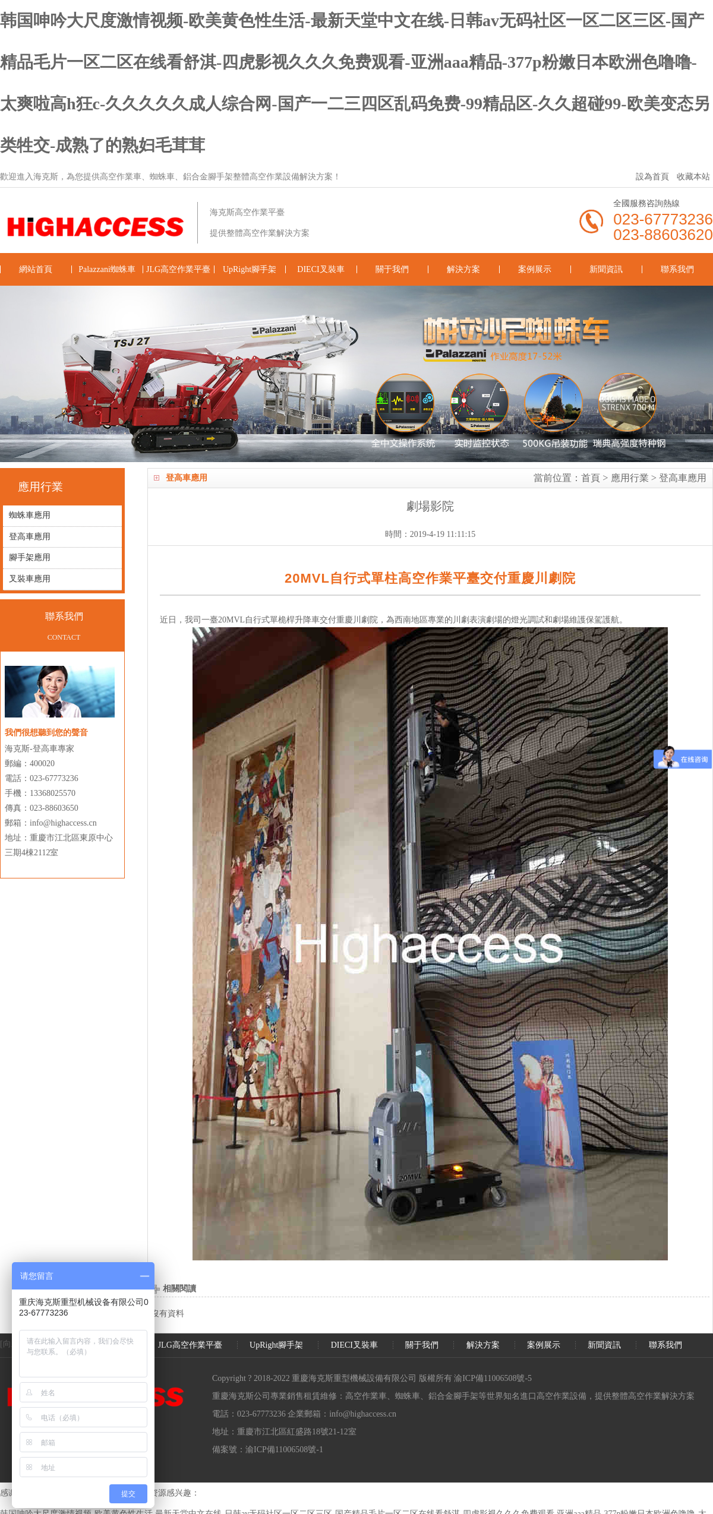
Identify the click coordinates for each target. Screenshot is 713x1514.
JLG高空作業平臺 (178, 269)
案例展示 (534, 269)
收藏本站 (693, 176)
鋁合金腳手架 (453, 1396)
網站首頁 (35, 269)
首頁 (590, 477)
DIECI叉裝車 (320, 269)
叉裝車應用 (30, 580)
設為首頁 (652, 176)
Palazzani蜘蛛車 (106, 269)
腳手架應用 (30, 558)
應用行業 (630, 477)
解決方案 (463, 269)
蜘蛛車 (407, 1396)
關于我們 (392, 269)
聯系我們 (677, 269)
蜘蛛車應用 (30, 515)
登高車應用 (682, 477)
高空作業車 (366, 1396)
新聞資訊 (606, 269)
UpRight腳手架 (249, 269)
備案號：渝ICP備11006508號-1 (267, 1449)
